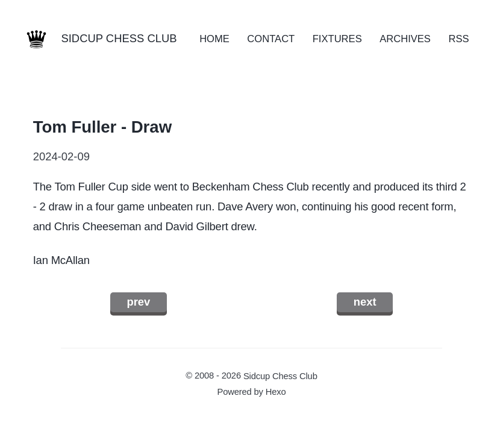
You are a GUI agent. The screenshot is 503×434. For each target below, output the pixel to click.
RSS (458, 39)
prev (138, 301)
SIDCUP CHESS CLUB (119, 38)
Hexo (276, 392)
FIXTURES (337, 39)
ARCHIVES (405, 39)
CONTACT (271, 39)
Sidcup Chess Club (280, 375)
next (365, 301)
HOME (214, 39)
